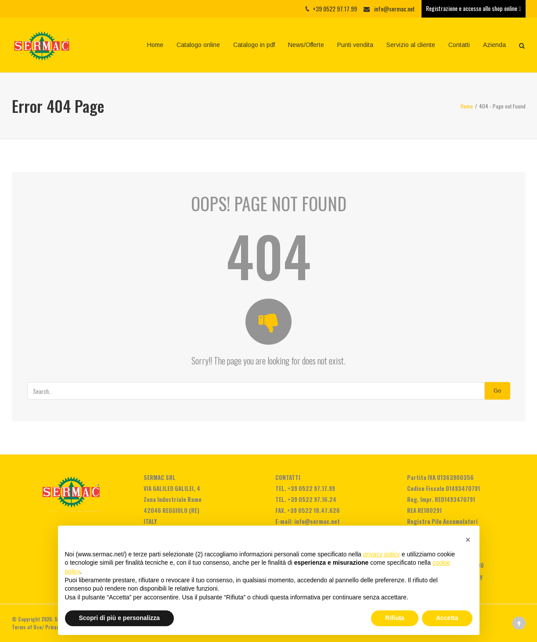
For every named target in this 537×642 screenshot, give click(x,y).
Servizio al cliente (410, 44)
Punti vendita (355, 44)
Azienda (494, 44)
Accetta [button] (447, 617)
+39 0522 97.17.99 (311, 488)
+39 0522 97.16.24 (312, 499)
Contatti (459, 44)
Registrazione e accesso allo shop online (473, 8)
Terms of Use (27, 627)
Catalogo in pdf (254, 44)
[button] (468, 540)
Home (155, 44)
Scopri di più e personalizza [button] (119, 617)
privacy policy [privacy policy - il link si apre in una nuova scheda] (381, 554)
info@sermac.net (394, 8)
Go (497, 390)
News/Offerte (306, 44)
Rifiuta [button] (394, 617)
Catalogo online (198, 44)
